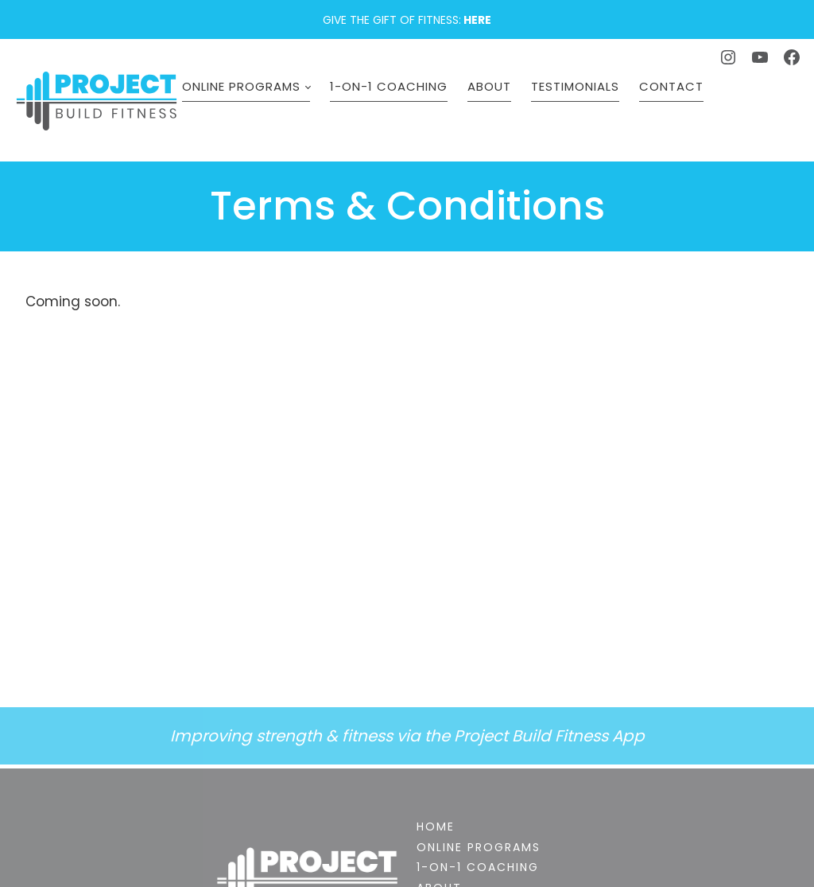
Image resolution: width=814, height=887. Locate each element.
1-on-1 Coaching (401, 112)
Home (436, 826)
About (502, 112)
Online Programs (254, 112)
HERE (477, 20)
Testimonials (588, 112)
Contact (684, 112)
